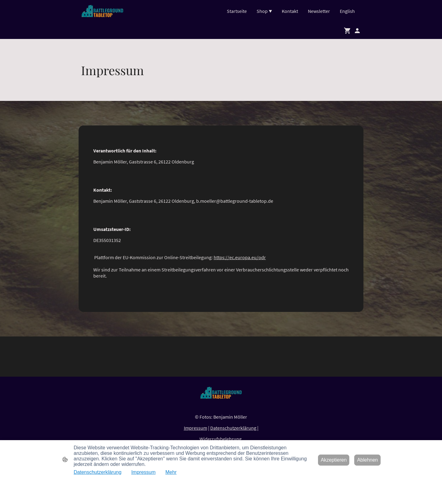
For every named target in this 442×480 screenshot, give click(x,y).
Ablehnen (367, 460)
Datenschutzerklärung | (234, 428)
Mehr (170, 472)
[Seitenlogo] (102, 11)
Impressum (195, 428)
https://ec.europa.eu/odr (240, 257)
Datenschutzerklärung (98, 472)
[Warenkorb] (349, 30)
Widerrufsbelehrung (221, 439)
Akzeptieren (334, 460)
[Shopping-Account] (357, 30)
